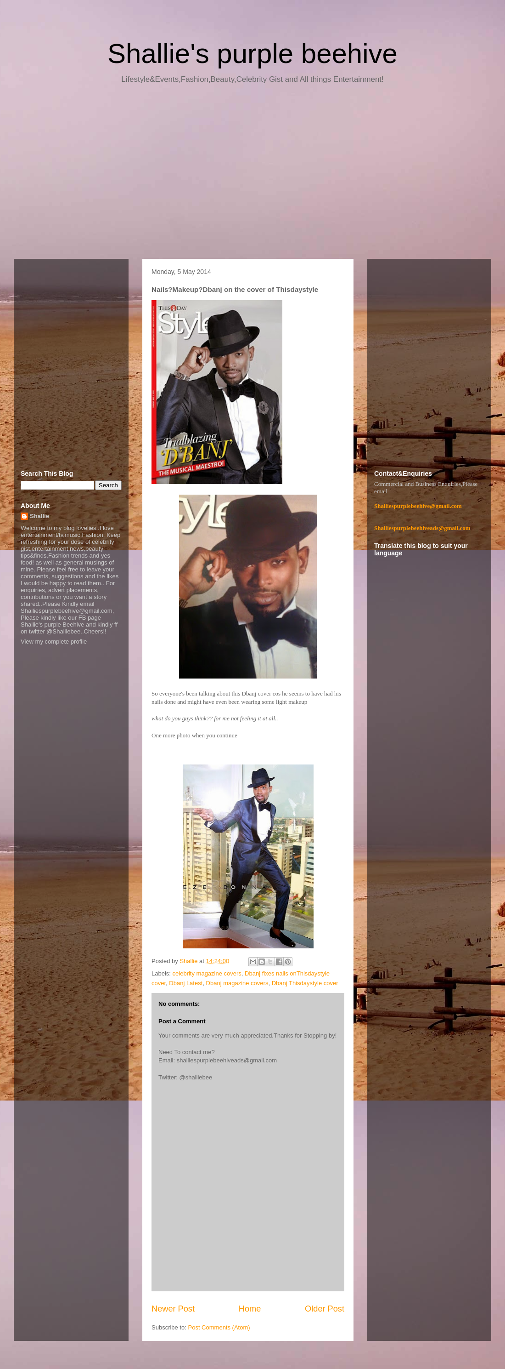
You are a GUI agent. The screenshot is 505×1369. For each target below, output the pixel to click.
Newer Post (173, 1308)
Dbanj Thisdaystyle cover (305, 983)
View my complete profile (54, 641)
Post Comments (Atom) (219, 1327)
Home (250, 1308)
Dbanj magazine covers (237, 983)
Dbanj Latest (185, 983)
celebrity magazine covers (207, 973)
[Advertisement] (252, 174)
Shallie (39, 516)
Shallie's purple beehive (252, 53)
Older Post (324, 1308)
